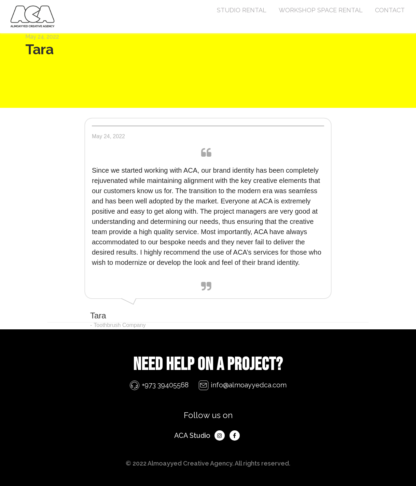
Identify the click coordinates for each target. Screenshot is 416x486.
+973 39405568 (165, 385)
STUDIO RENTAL (241, 10)
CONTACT (390, 10)
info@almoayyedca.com (249, 385)
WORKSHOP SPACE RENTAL (321, 10)
